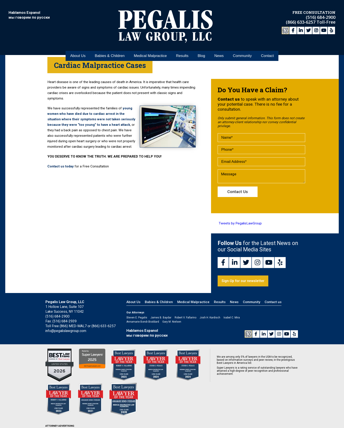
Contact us (273, 302)
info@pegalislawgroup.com (66, 331)
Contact (267, 48)
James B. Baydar (160, 318)
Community (242, 48)
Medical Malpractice (150, 48)
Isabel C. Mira (232, 318)
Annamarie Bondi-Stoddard (142, 322)
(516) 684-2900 (320, 17)
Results (182, 48)
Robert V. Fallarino (185, 318)
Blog (201, 48)
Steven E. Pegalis (136, 318)
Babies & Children (110, 48)
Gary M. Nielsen (171, 322)
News (219, 48)
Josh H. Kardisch (210, 318)
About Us (78, 48)
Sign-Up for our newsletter (244, 281)
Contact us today (61, 172)
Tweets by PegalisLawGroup (240, 224)
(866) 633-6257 (301, 21)
